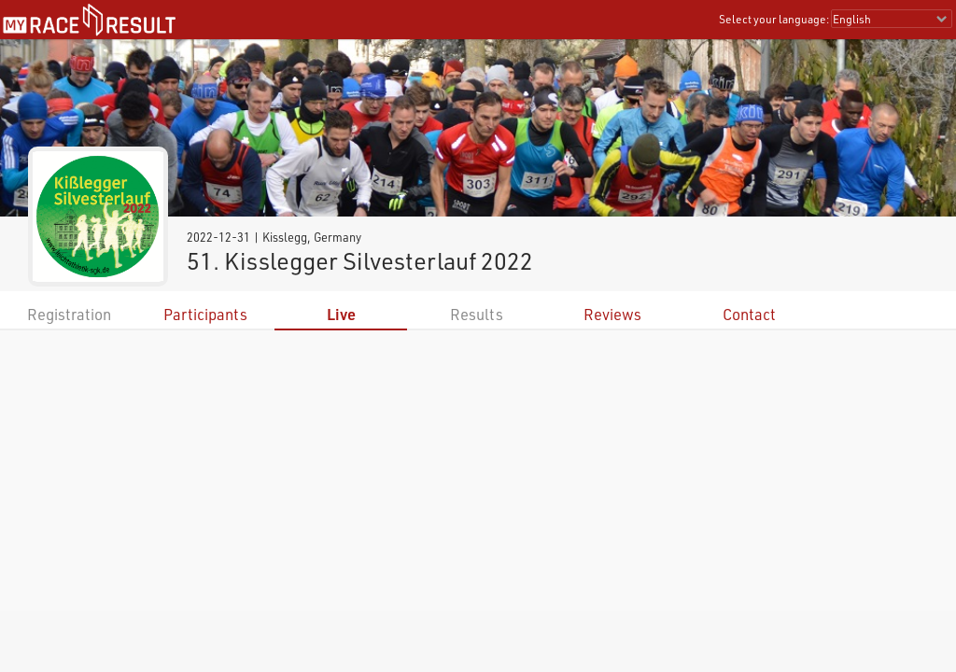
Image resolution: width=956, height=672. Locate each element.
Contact (749, 314)
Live (341, 314)
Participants (205, 314)
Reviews (612, 314)
